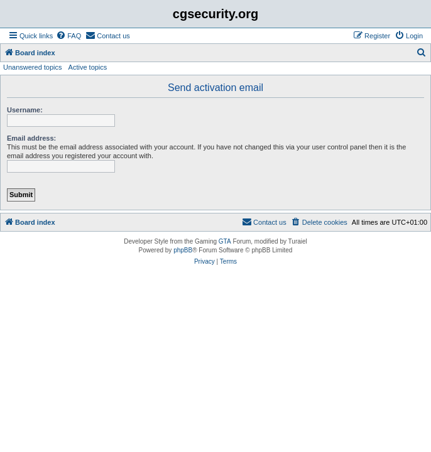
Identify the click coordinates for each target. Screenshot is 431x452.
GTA (225, 241)
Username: (25, 110)
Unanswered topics (32, 67)
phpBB (182, 250)
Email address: (31, 138)
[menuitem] (68, 35)
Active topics (87, 67)
